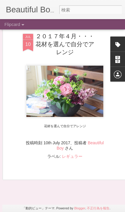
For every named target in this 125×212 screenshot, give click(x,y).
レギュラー (72, 127)
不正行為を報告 (98, 208)
